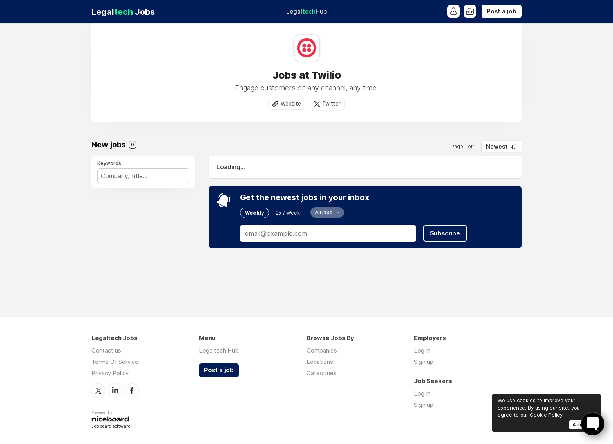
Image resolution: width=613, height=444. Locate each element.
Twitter (331, 103)
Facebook (131, 390)
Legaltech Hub (219, 350)
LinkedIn (115, 390)
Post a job (501, 11)
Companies (321, 350)
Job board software (110, 426)
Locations (319, 361)
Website (291, 103)
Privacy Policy (110, 373)
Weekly (254, 212)
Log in (422, 350)
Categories (321, 373)
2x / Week (288, 212)
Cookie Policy (546, 415)
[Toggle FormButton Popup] (592, 423)
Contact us (106, 350)
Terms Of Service (114, 361)
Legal (306, 11)
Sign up (424, 361)
